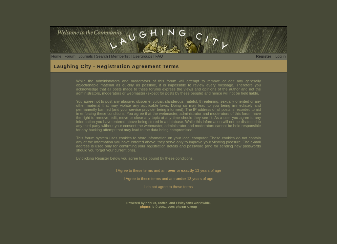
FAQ (159, 56)
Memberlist (120, 56)
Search (102, 56)
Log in (280, 56)
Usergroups (142, 56)
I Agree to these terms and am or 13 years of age (168, 170)
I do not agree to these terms (168, 187)
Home (56, 56)
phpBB (145, 206)
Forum (69, 56)
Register (263, 56)
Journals (86, 56)
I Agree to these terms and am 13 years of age (168, 179)
